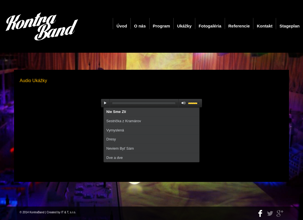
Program (161, 26)
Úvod (121, 26)
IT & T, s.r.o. (68, 212)
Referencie (239, 26)
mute (182, 103)
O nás (140, 26)
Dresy (111, 139)
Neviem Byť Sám (120, 148)
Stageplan (289, 26)
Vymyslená (115, 130)
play (105, 103)
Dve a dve (114, 158)
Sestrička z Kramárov (123, 121)
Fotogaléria (210, 26)
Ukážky (184, 26)
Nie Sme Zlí (116, 112)
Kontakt (264, 26)
